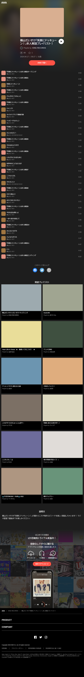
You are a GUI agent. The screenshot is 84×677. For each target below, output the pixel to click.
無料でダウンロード (42, 564)
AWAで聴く (42, 63)
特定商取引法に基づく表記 (53, 648)
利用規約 (4, 648)
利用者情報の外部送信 (34, 648)
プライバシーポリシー (17, 648)
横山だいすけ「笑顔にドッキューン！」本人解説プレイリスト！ (39, 611)
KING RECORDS (39, 48)
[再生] (61, 41)
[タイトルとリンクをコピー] (49, 270)
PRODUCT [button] (7, 620)
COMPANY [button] (7, 627)
